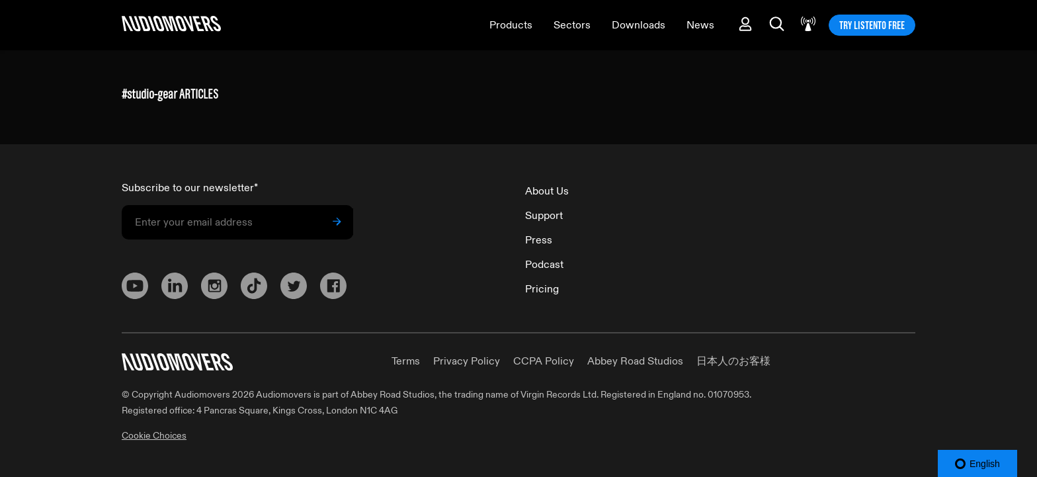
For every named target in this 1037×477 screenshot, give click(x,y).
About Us (547, 191)
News (700, 25)
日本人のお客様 (733, 361)
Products (510, 25)
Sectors (572, 25)
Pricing (542, 289)
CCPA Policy (543, 361)
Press (538, 240)
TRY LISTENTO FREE (872, 25)
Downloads (638, 25)
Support (544, 215)
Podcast (544, 264)
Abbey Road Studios (635, 361)
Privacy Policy (466, 361)
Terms (406, 361)
